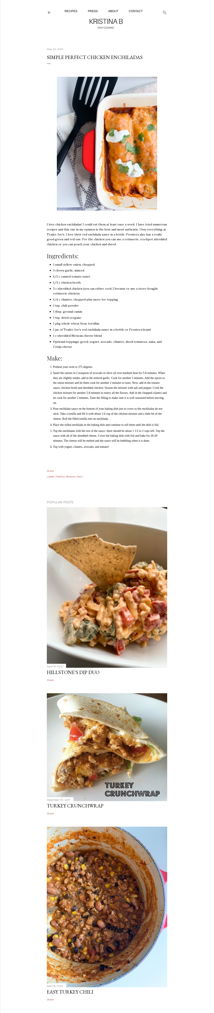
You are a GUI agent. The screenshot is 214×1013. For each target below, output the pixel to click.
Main (79, 476)
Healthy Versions (65, 476)
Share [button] (50, 470)
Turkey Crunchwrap (75, 805)
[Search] (164, 12)
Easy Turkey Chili (70, 992)
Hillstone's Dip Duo (73, 672)
